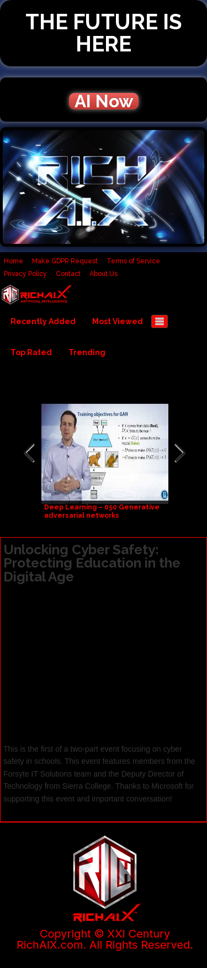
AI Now (104, 101)
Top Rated (31, 352)
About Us (103, 274)
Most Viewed (117, 321)
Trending (86, 352)
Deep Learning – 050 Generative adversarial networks (102, 511)
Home (13, 261)
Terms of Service (133, 261)
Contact (68, 274)
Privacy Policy (25, 274)
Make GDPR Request (65, 261)
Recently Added (43, 321)
